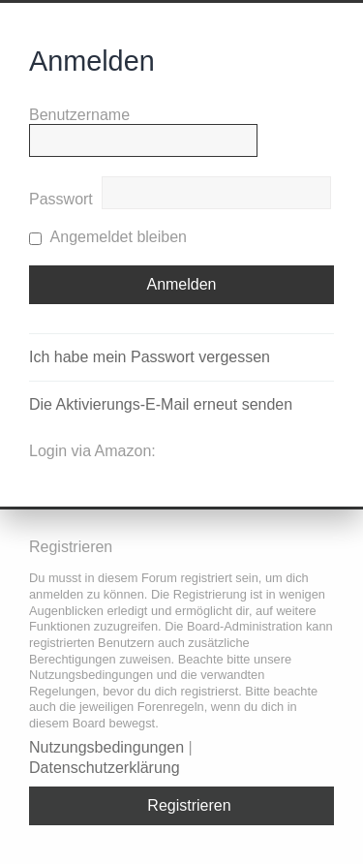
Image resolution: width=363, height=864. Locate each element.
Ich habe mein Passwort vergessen (149, 357)
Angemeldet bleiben (108, 237)
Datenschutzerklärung (104, 767)
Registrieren (188, 805)
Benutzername (79, 115)
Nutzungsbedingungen (106, 747)
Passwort (61, 199)
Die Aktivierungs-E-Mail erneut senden (160, 404)
